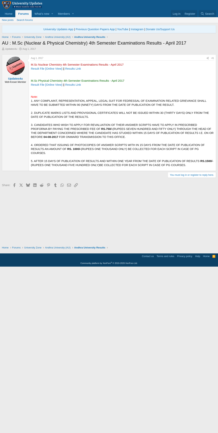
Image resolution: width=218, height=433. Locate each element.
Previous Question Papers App (95, 29)
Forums (23, 13)
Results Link (73, 122)
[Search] (207, 13)
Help (197, 420)
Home (8, 13)
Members (64, 13)
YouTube (122, 29)
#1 (212, 111)
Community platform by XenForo (109, 427)
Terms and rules (165, 420)
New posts (8, 20)
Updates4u (11, 48)
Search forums (25, 20)
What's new (42, 13)
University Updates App (58, 29)
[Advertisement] (109, 79)
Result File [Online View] (46, 122)
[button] (52, 13)
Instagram (137, 29)
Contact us (148, 420)
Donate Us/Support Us (160, 29)
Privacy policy (184, 420)
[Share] (207, 112)
